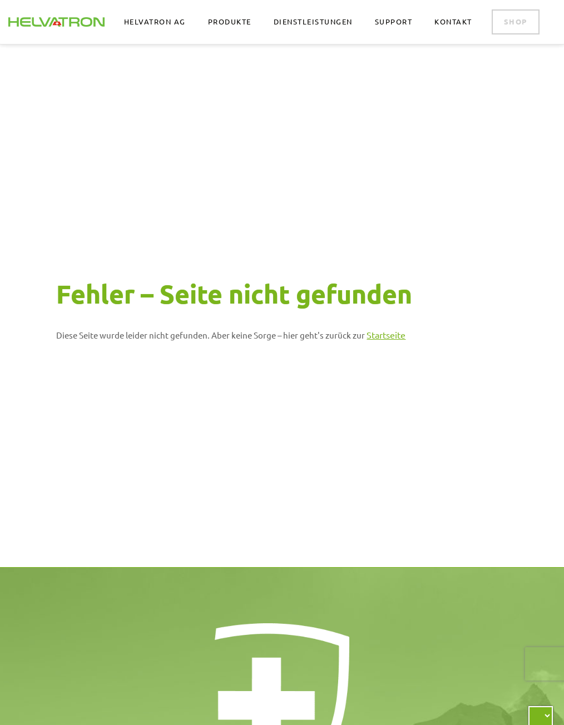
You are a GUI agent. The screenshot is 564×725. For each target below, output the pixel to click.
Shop (515, 21)
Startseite (386, 334)
